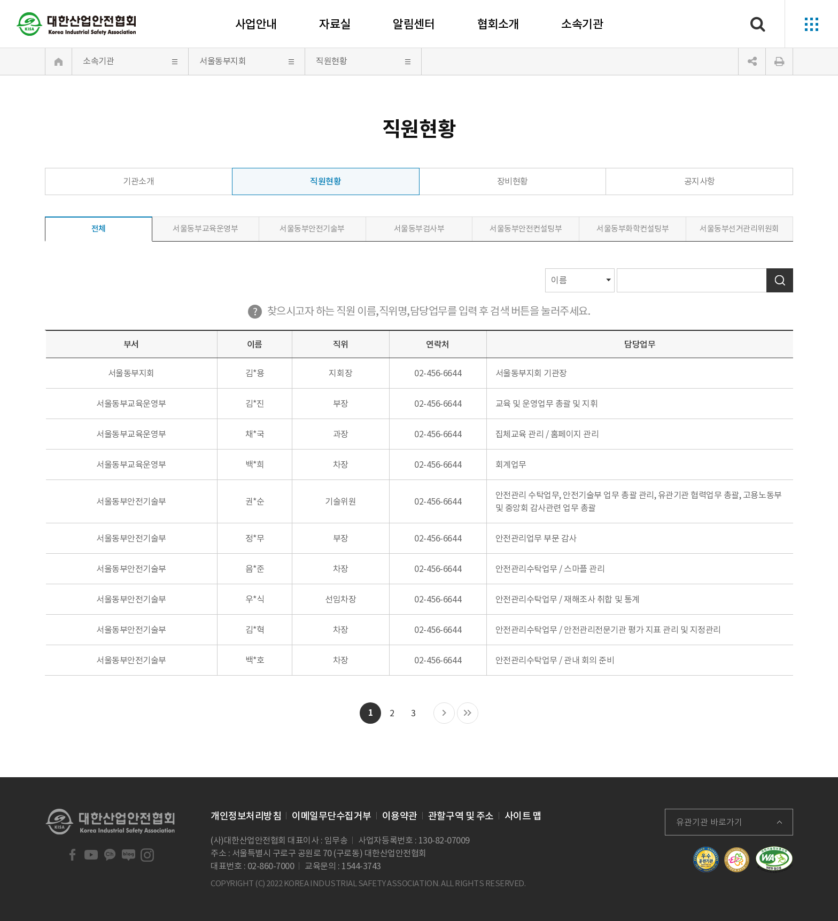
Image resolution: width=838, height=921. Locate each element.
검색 (779, 280)
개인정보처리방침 (246, 816)
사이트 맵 (523, 816)
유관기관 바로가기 (709, 822)
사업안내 (256, 24)
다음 (444, 713)
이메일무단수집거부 (331, 816)
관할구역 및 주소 (461, 816)
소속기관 (582, 24)
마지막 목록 (467, 713)
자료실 (335, 24)
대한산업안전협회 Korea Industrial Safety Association (76, 24)
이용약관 (399, 816)
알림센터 (413, 24)
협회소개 (498, 24)
